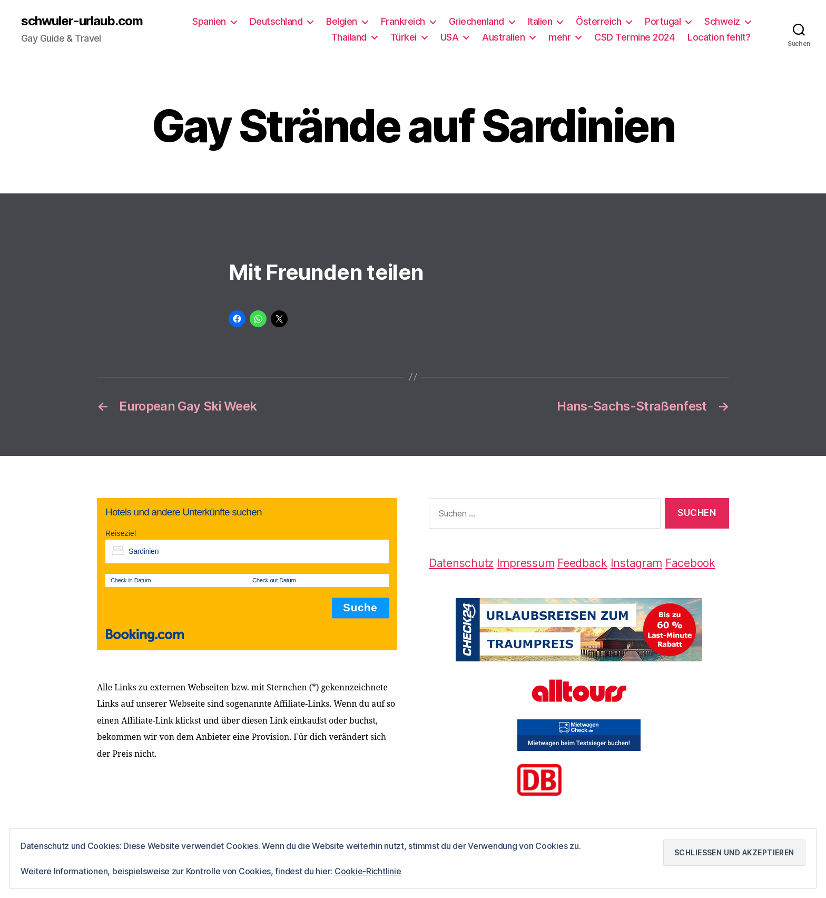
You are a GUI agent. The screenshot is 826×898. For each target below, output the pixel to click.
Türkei (403, 37)
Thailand (349, 37)
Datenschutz (461, 563)
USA (449, 37)
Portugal (663, 21)
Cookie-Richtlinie (368, 871)
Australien (503, 37)
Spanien (209, 21)
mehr (559, 37)
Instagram (637, 563)
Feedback (582, 563)
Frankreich (403, 21)
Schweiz (722, 21)
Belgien (341, 21)
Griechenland (476, 21)
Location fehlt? (719, 37)
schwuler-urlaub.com (82, 21)
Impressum (526, 563)
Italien (540, 21)
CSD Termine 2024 (634, 37)
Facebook (690, 563)
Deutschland (276, 21)
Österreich (598, 21)
